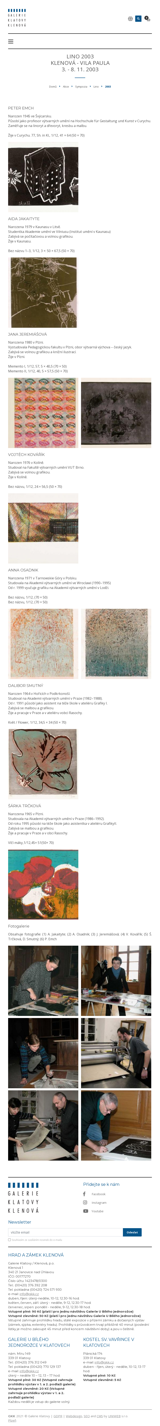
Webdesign (74, 1416)
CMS (100, 1416)
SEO (87, 1416)
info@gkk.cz (29, 1294)
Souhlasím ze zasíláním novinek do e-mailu (37, 1240)
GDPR (58, 1416)
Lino (96, 86)
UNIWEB (114, 1416)
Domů (53, 86)
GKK (11, 1416)
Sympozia (81, 86)
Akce (66, 86)
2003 (108, 86)
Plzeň (12, 1420)
